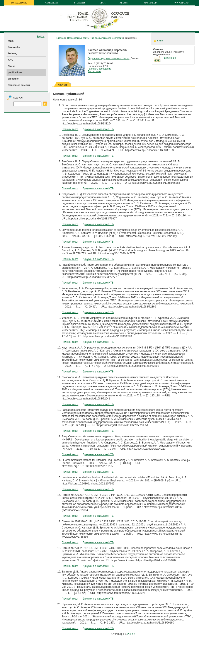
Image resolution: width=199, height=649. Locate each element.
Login (160, 40)
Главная (60, 38)
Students (79, 3)
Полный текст (70, 129)
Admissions (51, 3)
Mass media (151, 3)
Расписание (94, 71)
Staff (103, 3)
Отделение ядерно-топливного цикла (108, 58)
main (11, 40)
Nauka (11, 66)
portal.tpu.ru (19, 3)
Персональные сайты (78, 38)
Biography (14, 47)
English (40, 36)
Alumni (124, 3)
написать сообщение (99, 68)
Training (12, 53)
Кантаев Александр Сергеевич (107, 38)
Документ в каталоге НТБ (98, 129)
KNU (10, 59)
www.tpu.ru (181, 3)
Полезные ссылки (19, 85)
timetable (13, 78)
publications (15, 72)
